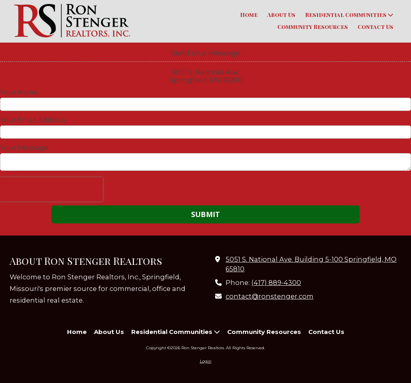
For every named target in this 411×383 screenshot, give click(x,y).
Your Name (19, 92)
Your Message (24, 147)
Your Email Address (33, 120)
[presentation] (51, 189)
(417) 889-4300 (276, 283)
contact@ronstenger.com (269, 296)
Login (206, 361)
